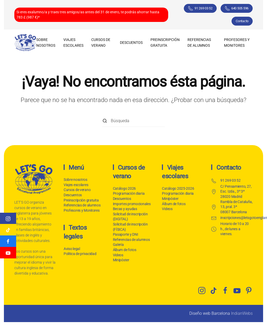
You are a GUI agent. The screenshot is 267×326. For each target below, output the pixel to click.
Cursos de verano (77, 190)
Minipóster (121, 260)
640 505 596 (236, 8)
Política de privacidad (79, 254)
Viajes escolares (76, 185)
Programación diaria (129, 193)
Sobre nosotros (45, 43)
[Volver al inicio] (25, 42)
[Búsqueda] (133, 121)
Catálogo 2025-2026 (178, 188)
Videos (118, 255)
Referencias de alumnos (199, 43)
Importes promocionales (132, 204)
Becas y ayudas (125, 209)
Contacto (242, 21)
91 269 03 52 (200, 8)
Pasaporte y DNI (125, 234)
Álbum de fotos (124, 250)
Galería (118, 244)
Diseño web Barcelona (209, 313)
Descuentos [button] (131, 42)
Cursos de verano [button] (100, 43)
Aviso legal (71, 249)
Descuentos (73, 195)
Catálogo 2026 (124, 188)
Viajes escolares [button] (73, 43)
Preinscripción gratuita (165, 43)
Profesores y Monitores (237, 43)
